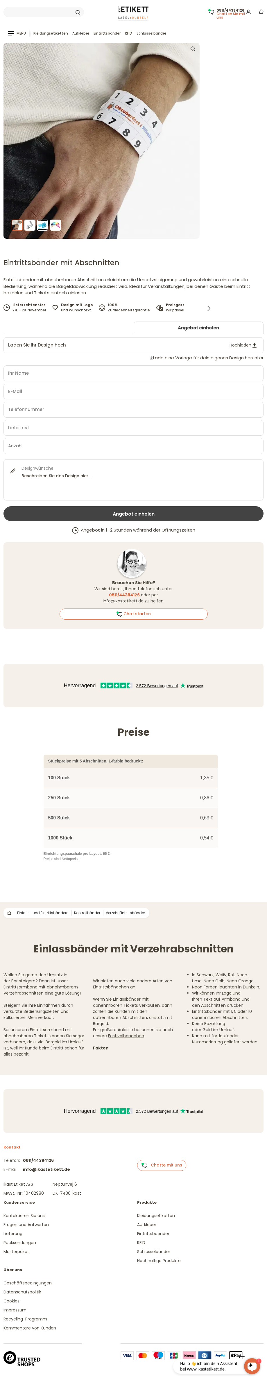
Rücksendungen (19, 1243)
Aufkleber (80, 33)
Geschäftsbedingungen (27, 1283)
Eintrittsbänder (107, 33)
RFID (128, 33)
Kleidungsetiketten (50, 33)
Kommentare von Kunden (29, 1328)
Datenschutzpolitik (22, 1292)
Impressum (14, 1310)
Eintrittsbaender (153, 1234)
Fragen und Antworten (26, 1225)
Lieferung (12, 1234)
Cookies (11, 1301)
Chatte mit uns (161, 1165)
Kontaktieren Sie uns (24, 1216)
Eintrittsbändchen (111, 987)
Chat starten (133, 614)
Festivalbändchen (126, 1036)
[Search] (43, 12)
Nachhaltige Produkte (159, 1261)
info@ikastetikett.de (123, 601)
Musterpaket (16, 1252)
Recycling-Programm (25, 1319)
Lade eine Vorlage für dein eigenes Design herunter (208, 358)
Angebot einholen (198, 328)
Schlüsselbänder (151, 33)
